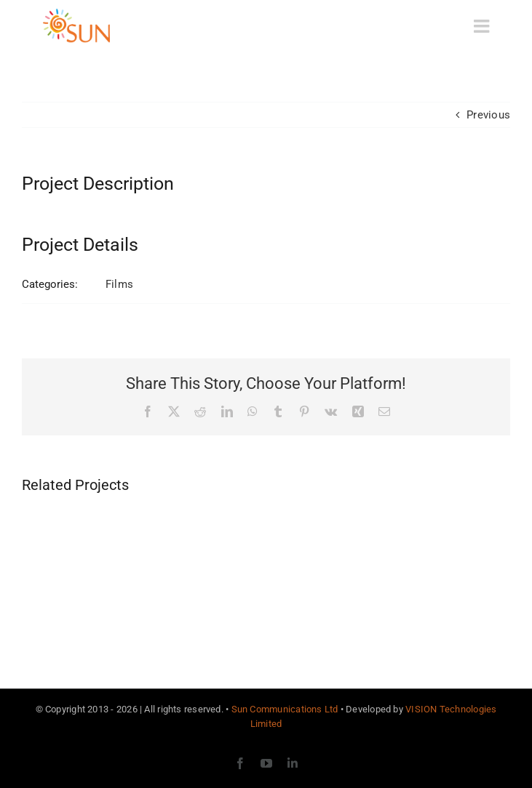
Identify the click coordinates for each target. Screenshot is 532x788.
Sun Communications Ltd (284, 709)
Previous (488, 114)
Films (119, 284)
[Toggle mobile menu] (483, 26)
